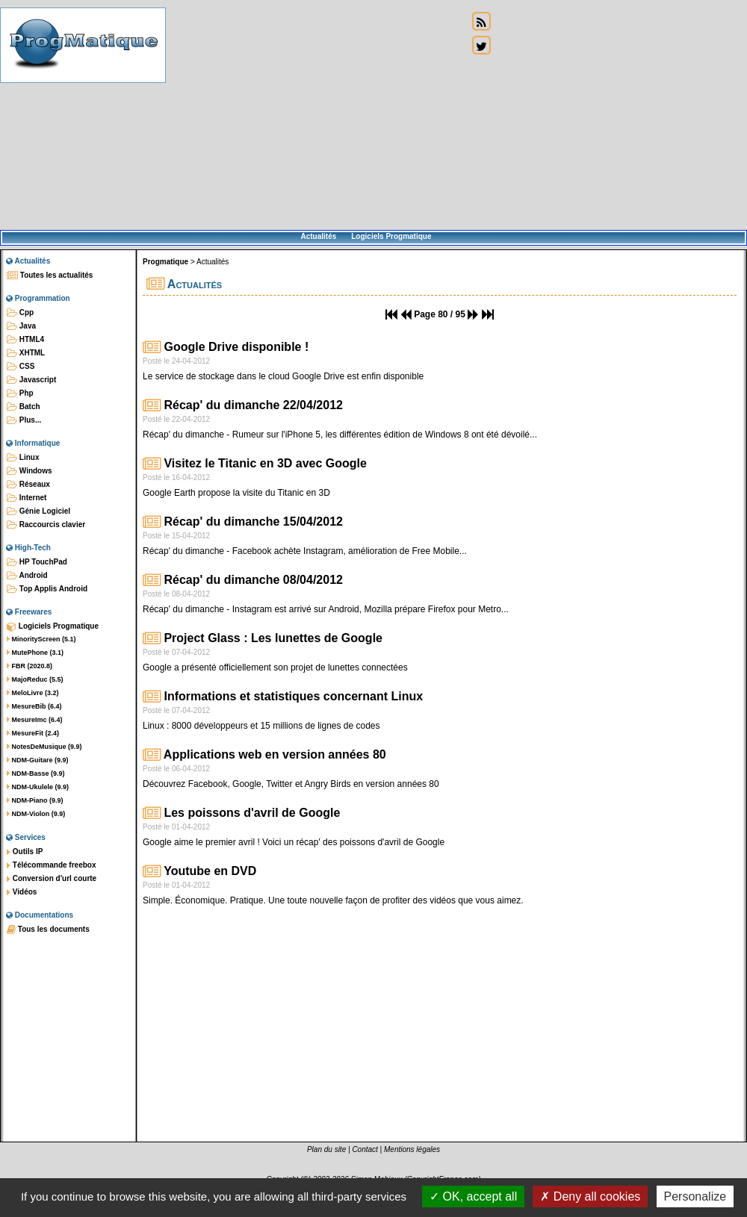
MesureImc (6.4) (35, 719)
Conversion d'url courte (51, 878)
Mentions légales (412, 1149)
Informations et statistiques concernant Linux (283, 696)
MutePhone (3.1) (35, 652)
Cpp (20, 312)
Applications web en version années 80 (264, 754)
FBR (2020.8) (29, 666)
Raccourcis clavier (46, 524)
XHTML (26, 353)
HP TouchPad (37, 562)
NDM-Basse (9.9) (36, 773)
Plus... (24, 420)
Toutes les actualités (50, 275)
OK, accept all (473, 1196)
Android (27, 575)
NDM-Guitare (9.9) (38, 760)
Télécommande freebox (51, 865)
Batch (23, 406)
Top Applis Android (47, 589)
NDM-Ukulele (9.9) (38, 787)
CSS (20, 366)
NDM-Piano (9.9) (35, 800)
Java (21, 326)
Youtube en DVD (199, 871)
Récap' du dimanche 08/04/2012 (243, 579)
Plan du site (326, 1149)
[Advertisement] (317, 115)
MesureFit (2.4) (33, 733)
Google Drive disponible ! (226, 346)
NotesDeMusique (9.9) (44, 746)
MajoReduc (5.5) (35, 679)
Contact (364, 1149)
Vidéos (22, 892)
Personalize (695, 1196)
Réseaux (28, 484)
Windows (29, 471)
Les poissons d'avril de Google (241, 812)
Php (20, 393)
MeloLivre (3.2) (33, 693)
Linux (23, 457)
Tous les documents (48, 929)
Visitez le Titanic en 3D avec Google (255, 463)
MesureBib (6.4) (34, 706)
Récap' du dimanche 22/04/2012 (243, 405)
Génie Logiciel (38, 511)
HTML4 (25, 339)
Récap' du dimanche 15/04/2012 (243, 521)
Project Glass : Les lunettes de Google (262, 638)
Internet (26, 498)
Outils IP (25, 851)
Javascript (31, 380)
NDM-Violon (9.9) (36, 814)
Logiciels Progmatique (391, 236)
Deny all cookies (590, 1196)
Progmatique (165, 262)
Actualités (318, 236)
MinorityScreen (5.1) (41, 639)
